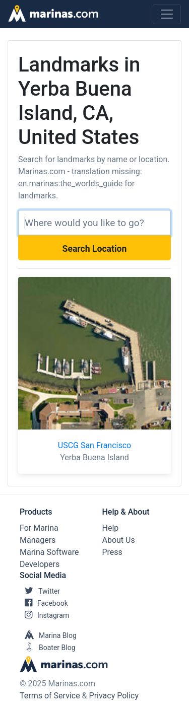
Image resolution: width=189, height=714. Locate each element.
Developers (39, 564)
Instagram (44, 615)
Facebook (44, 603)
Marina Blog (48, 635)
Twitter (40, 591)
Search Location (94, 249)
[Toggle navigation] (167, 14)
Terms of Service (50, 695)
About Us (118, 540)
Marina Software (49, 552)
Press (112, 552)
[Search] (94, 222)
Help (110, 528)
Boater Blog (48, 648)
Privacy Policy (114, 695)
